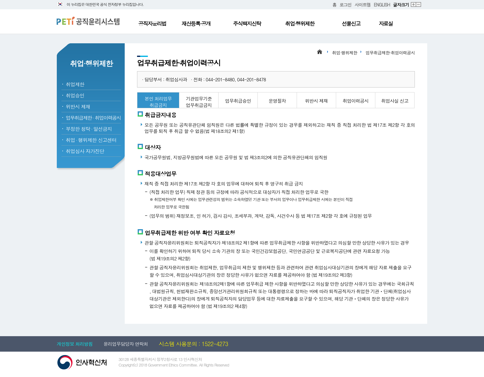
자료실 (386, 23)
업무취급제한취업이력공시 (93, 117)
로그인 (346, 5)
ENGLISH (382, 5)
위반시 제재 (78, 106)
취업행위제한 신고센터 (91, 140)
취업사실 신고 (394, 100)
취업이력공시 (356, 100)
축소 (418, 4)
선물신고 (351, 23)
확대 (413, 4)
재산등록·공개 (196, 23)
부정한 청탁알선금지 (89, 128)
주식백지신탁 (247, 23)
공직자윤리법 (152, 23)
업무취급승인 (238, 100)
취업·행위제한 (299, 23)
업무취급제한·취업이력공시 (390, 52)
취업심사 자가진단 (85, 151)
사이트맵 (363, 5)
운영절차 (277, 100)
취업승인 (75, 95)
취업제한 (75, 84)
